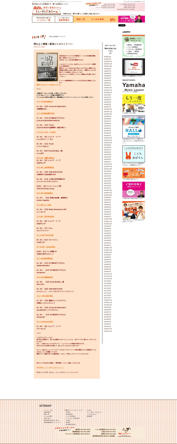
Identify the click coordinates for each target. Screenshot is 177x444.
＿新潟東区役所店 (70, 424)
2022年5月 (107, 154)
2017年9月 (107, 281)
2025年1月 (107, 85)
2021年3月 (107, 183)
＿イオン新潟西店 (70, 416)
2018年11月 (108, 250)
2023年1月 (107, 135)
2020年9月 (107, 197)
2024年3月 (107, 104)
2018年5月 (107, 264)
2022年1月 (107, 162)
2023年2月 (107, 133)
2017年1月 (107, 298)
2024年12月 (108, 88)
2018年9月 (107, 255)
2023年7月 (107, 121)
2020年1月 (107, 216)
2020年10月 (108, 195)
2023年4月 (107, 128)
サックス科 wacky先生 (45, 322)
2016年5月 (107, 317)
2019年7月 (107, 231)
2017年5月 (107, 290)
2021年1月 (107, 188)
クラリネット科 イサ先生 (46, 132)
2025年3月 (107, 80)
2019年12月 (108, 219)
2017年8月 (107, 283)
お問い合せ (47, 418)
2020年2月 (107, 214)
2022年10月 (108, 142)
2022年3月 (107, 159)
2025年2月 (107, 83)
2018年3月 (107, 269)
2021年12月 (108, 164)
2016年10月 (108, 305)
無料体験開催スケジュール (52, 422)
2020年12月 (108, 190)
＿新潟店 (67, 412)
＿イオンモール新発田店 (72, 418)
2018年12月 (108, 248)
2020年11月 (108, 193)
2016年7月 (107, 312)
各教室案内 (47, 412)
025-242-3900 (111, 6)
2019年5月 (107, 236)
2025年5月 (107, 76)
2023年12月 (108, 109)
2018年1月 (107, 271)
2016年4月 (107, 319)
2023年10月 (108, 114)
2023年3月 (107, 130)
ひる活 (89, 410)
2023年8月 (107, 119)
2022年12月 (108, 138)
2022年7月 (107, 150)
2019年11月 (108, 221)
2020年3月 (107, 212)
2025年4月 (107, 78)
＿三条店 (67, 420)
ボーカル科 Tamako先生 (46, 247)
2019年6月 (107, 233)
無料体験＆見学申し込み (51, 420)
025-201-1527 (131, 4)
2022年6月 (107, 152)
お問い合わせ (130, 1)
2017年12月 (108, 274)
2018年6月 (107, 262)
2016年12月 (108, 300)
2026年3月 (107, 57)
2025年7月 (107, 71)
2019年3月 (107, 240)
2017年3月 (107, 295)
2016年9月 (107, 307)
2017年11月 (108, 276)
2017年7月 (107, 286)
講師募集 (89, 416)
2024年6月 (107, 100)
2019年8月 (107, 228)
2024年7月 (107, 97)
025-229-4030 (111, 4)
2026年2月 (107, 59)
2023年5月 (107, 126)
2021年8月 (107, 171)
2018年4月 (107, 267)
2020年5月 (107, 207)
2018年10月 (108, 252)
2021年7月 (107, 173)
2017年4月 (107, 293)
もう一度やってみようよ (94, 412)
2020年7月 (107, 202)
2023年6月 (107, 123)
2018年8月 (107, 257)
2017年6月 (107, 288)
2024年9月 (107, 95)
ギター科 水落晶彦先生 (45, 277)
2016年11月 (108, 302)
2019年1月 (107, 245)
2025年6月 (107, 73)
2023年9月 (107, 116)
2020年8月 (107, 200)
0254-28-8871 (111, 7)
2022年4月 (107, 157)
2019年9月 (107, 226)
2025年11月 (108, 64)
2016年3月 (107, 321)
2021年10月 (108, 169)
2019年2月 (107, 243)
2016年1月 (107, 326)
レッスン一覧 (48, 410)
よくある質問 (48, 416)
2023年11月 (108, 111)
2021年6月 (107, 176)
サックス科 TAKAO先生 (45, 235)
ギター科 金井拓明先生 (45, 167)
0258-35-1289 (131, 7)
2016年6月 (107, 314)
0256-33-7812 (131, 6)
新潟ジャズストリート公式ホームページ (49, 84)
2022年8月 (107, 147)
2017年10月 (108, 278)
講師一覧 (46, 414)
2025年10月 (108, 66)
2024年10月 (108, 92)
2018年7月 (107, 259)
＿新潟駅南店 (69, 414)
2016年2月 (107, 324)
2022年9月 (107, 145)
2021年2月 (107, 185)
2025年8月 (107, 69)
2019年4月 (107, 238)
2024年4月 (107, 102)
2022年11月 (108, 140)
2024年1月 (107, 107)
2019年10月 (108, 224)
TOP (124, 1)
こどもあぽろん (91, 414)
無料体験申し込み (140, 1)
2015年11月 (108, 331)
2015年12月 (108, 329)
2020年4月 (107, 209)
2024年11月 (108, 90)
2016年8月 (107, 310)
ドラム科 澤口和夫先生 (45, 216)
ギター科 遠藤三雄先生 (45, 158)
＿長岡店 (67, 422)
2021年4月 (107, 181)
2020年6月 (107, 205)
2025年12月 (108, 61)
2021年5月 (107, 178)
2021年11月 (108, 166)
